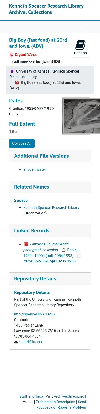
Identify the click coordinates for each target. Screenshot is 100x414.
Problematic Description (55, 402)
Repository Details (35, 278)
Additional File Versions (41, 155)
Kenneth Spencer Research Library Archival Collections (46, 9)
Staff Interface (31, 396)
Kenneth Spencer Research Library (51, 207)
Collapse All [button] (22, 143)
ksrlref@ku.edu (31, 342)
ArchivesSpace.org (69, 396)
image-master (34, 169)
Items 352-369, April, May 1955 (49, 261)
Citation (80, 47)
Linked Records (31, 230)
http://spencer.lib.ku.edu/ (34, 314)
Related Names (31, 186)
